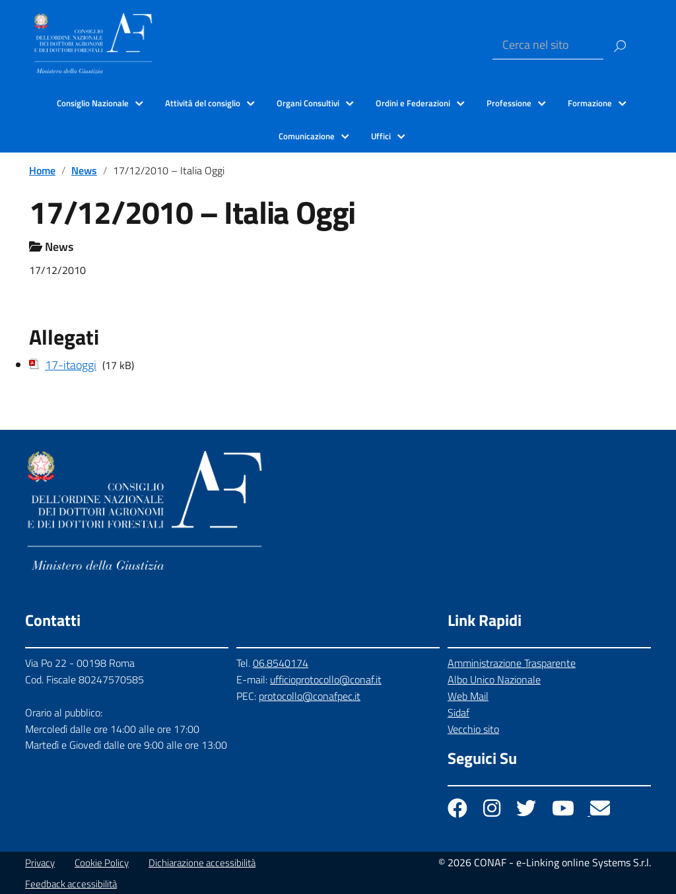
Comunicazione (307, 136)
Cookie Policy (102, 862)
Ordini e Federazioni (413, 103)
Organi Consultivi (308, 103)
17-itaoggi (70, 365)
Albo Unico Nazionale (494, 679)
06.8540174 (280, 663)
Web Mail (468, 696)
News (84, 170)
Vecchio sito (473, 729)
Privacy (40, 862)
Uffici (381, 136)
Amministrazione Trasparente (512, 663)
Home (42, 170)
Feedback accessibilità (71, 883)
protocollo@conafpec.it (309, 696)
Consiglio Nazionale (93, 103)
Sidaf (458, 712)
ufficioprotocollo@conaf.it (326, 679)
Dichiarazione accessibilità (202, 862)
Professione (509, 103)
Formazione (590, 103)
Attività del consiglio (202, 103)
